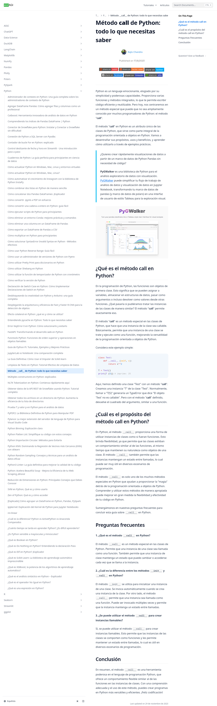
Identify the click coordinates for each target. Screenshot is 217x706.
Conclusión (184, 42)
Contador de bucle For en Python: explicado (21, 174)
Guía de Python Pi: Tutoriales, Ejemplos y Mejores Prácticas (19, 562)
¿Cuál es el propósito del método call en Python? (191, 31)
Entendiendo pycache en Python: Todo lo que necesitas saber (21, 512)
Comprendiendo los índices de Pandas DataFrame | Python (18, 138)
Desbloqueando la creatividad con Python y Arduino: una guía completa (21, 465)
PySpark (20, 74)
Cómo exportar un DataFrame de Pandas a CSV (20, 337)
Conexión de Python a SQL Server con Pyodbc (21, 165)
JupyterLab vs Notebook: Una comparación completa (20, 575)
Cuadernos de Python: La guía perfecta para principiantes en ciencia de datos (21, 202)
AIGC (20, 15)
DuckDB (20, 33)
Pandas (20, 56)
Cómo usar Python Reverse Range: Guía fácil (21, 373)
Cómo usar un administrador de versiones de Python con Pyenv (21, 386)
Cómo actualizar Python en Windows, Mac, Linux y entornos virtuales (21, 217)
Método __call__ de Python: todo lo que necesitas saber (18, 613)
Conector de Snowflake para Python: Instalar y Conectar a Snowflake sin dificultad (21, 152)
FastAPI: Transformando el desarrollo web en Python (21, 535)
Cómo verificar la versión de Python (21, 433)
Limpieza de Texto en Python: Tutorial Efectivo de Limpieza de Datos (20, 600)
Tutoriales (150, 5)
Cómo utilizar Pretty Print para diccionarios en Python (21, 400)
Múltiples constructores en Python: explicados (20, 624)
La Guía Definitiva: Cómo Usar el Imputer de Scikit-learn (21, 587)
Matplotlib (20, 45)
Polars (20, 68)
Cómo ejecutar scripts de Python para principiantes (21, 301)
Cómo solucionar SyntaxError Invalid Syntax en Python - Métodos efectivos (21, 360)
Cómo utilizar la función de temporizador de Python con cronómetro (20, 422)
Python (20, 80)
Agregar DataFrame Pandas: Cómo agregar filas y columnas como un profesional (21, 111)
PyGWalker (76, 140)
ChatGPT (20, 21)
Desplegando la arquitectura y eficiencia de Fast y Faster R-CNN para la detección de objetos (20, 483)
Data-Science (20, 27)
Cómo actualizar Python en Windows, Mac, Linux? (21, 228)
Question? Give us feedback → (192, 55)
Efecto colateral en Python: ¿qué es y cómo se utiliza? (21, 499)
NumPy (20, 51)
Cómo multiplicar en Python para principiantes (21, 348)
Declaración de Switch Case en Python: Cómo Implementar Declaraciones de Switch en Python (20, 447)
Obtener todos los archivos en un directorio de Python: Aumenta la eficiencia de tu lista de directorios (21, 667)
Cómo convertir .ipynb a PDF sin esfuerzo (20, 279)
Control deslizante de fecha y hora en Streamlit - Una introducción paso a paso (21, 186)
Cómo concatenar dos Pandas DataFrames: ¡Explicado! (19, 268)
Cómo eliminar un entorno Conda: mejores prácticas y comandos (20, 312)
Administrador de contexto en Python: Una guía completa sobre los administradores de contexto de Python (21, 93)
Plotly (20, 62)
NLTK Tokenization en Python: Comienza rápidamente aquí (19, 635)
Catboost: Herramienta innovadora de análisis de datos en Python (21, 125)
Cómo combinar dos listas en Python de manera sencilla (21, 255)
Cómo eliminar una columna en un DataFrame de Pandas (19, 324)
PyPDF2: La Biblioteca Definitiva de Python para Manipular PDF (21, 695)
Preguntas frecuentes (190, 37)
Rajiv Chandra (111, 43)
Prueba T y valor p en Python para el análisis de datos (21, 683)
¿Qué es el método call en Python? (192, 23)
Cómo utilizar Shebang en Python (21, 411)
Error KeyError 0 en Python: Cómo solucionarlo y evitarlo (19, 524)
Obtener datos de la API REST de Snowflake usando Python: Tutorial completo (20, 649)
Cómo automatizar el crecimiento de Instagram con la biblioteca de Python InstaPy (21, 240)
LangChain (20, 39)
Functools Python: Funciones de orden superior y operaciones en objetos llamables (21, 547)
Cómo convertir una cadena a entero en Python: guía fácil (18, 290)
